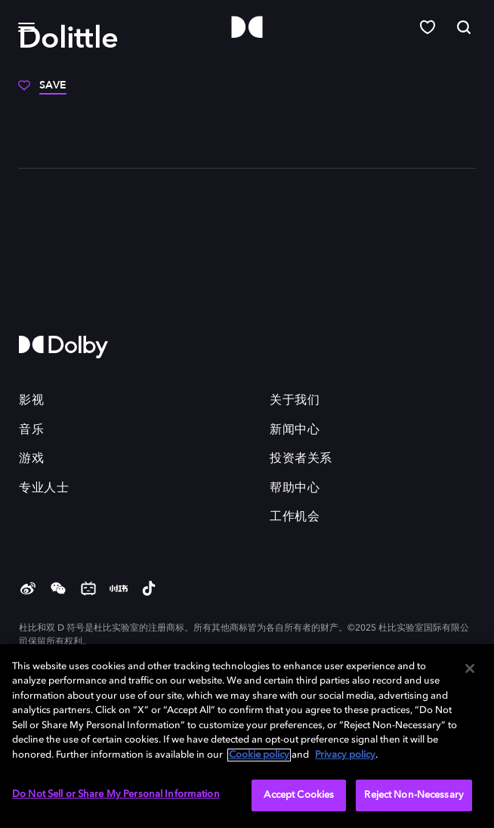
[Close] (469, 668)
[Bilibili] (88, 589)
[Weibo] (28, 589)
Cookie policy (259, 755)
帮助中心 (295, 488)
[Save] (42, 91)
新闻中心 (295, 430)
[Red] (119, 589)
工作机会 (295, 517)
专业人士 (44, 488)
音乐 (31, 430)
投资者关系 (301, 459)
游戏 (31, 459)
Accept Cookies (299, 795)
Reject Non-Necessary (414, 795)
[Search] (464, 27)
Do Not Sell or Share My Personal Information (116, 794)
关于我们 (295, 401)
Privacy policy (345, 755)
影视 (31, 401)
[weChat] (58, 589)
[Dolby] (247, 28)
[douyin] (149, 589)
